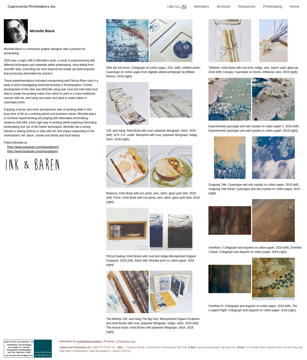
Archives (224, 6)
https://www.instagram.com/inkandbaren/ (33, 147)
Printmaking (272, 6)
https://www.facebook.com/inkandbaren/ (32, 151)
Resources (246, 6)
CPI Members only (125, 341)
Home (294, 6)
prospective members (89, 341)
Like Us (176, 6)
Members (201, 6)
